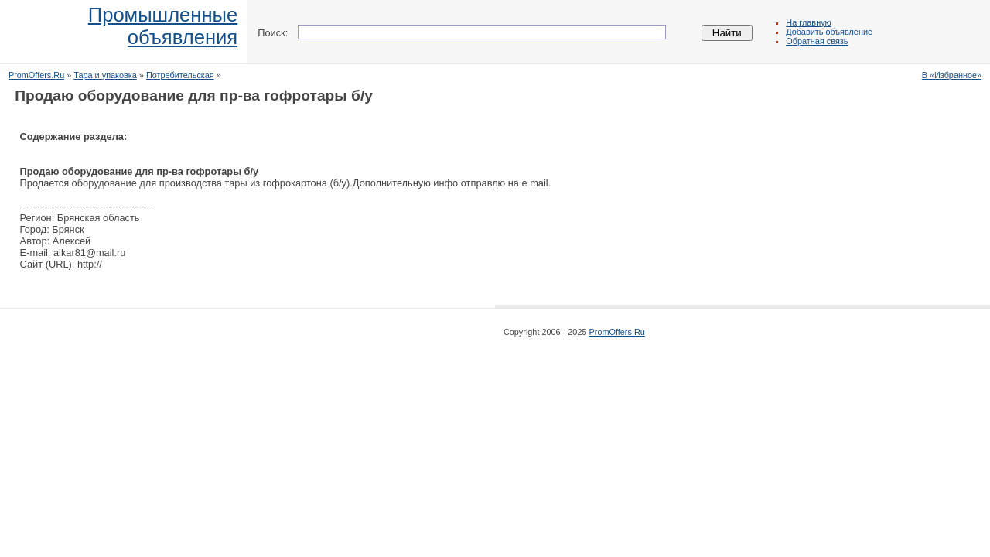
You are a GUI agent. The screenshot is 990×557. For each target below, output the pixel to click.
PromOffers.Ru (36, 75)
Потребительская (180, 75)
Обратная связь (817, 41)
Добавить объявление (829, 31)
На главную (808, 22)
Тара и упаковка (105, 75)
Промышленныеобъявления (162, 26)
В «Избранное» (951, 75)
